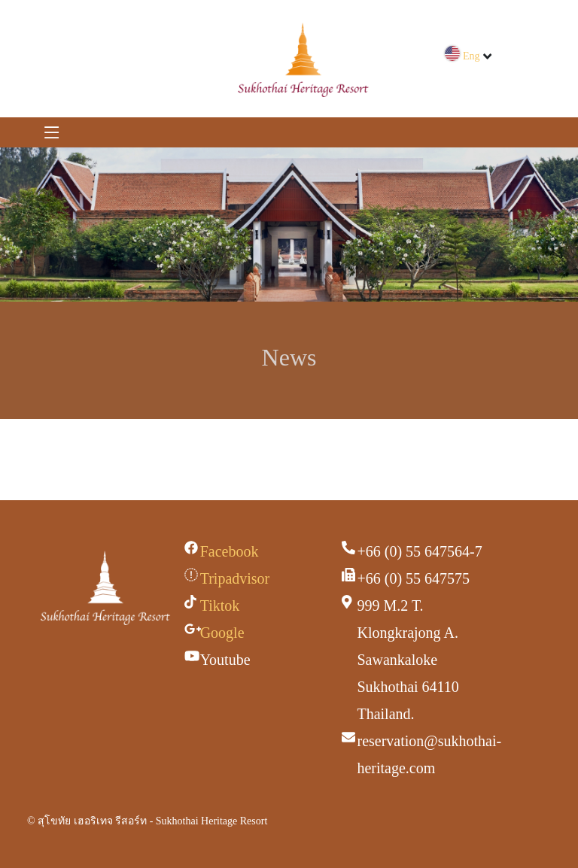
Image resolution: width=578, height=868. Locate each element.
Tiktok (220, 605)
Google (222, 632)
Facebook (229, 551)
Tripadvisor (235, 578)
